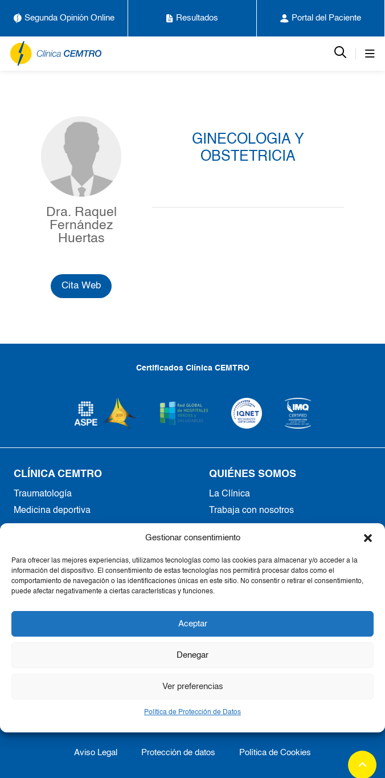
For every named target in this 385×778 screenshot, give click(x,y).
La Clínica (229, 494)
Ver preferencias (192, 686)
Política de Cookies (275, 752)
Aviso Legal (95, 752)
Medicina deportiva (52, 510)
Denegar (192, 655)
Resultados (192, 18)
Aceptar (192, 624)
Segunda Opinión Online (64, 18)
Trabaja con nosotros (251, 510)
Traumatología (43, 494)
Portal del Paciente (320, 18)
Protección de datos (178, 752)
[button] (368, 538)
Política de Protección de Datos (192, 712)
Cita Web (81, 286)
